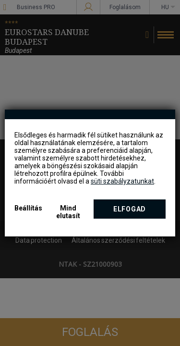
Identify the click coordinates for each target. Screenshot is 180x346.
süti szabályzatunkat (122, 181)
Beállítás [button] (28, 208)
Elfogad (129, 209)
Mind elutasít (68, 212)
